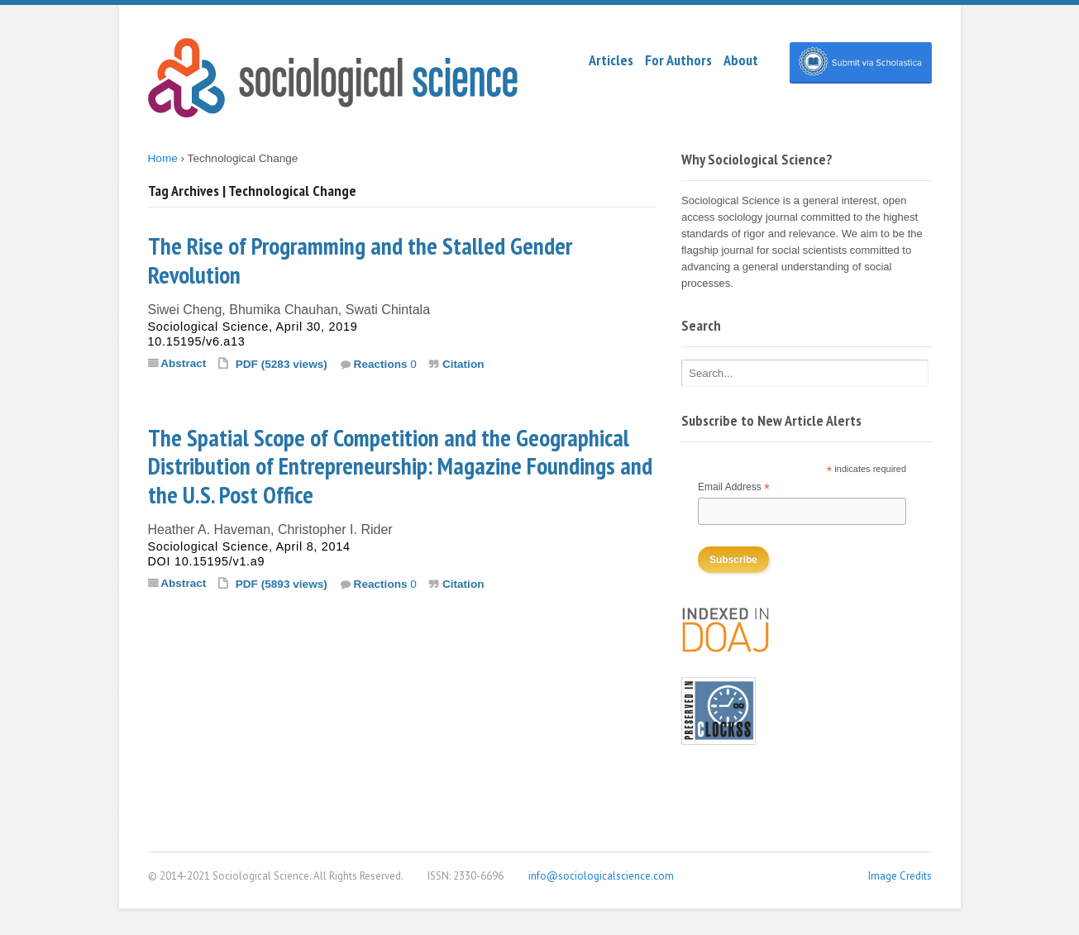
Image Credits (900, 876)
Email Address (734, 488)
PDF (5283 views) (281, 364)
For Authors (678, 59)
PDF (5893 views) (281, 584)
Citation (463, 364)
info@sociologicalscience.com (601, 876)
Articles (611, 59)
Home (163, 158)
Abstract (183, 363)
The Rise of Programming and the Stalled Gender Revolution (360, 260)
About (740, 59)
